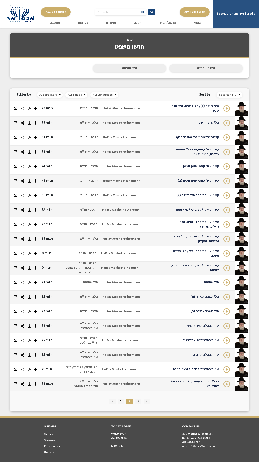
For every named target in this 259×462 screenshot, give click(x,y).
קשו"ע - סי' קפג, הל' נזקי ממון (197, 210)
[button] (35, 108)
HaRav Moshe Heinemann (121, 108)
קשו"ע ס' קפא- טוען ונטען (201, 166)
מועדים (111, 23)
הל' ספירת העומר (86, 386)
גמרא (197, 23)
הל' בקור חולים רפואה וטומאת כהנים (81, 270)
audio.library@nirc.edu (198, 446)
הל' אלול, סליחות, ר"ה (81, 367)
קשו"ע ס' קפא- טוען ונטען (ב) (198, 181)
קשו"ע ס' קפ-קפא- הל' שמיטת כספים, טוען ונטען (197, 152)
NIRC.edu (117, 446)
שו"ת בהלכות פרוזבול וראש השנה (196, 369)
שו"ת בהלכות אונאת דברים (200, 340)
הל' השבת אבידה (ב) (205, 311)
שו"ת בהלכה (89, 328)
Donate (49, 452)
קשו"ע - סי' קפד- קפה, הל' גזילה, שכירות (199, 224)
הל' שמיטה (129, 68)
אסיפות (83, 23)
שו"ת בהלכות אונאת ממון (201, 326)
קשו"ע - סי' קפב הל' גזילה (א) (197, 195)
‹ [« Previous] (112, 401)
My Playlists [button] (194, 12)
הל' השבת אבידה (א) (205, 297)
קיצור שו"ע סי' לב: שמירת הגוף (197, 137)
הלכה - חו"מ (206, 68)
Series (48, 434)
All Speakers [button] (56, 12)
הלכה (137, 23)
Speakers (50, 440)
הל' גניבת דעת (209, 123)
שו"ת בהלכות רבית (206, 355)
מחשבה (55, 23)
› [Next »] (146, 401)
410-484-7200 (191, 442)
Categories (52, 446)
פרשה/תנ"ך (167, 23)
